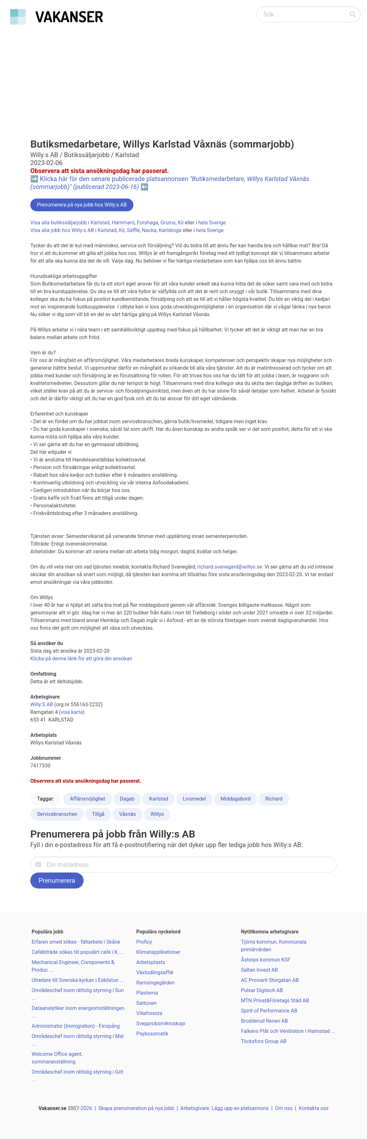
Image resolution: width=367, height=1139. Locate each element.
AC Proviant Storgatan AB (270, 980)
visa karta (72, 712)
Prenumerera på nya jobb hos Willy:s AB (82, 205)
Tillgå (98, 814)
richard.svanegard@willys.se (230, 567)
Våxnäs (127, 814)
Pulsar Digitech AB (262, 990)
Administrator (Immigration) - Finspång (76, 1026)
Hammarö (123, 223)
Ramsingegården (155, 983)
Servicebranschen (57, 814)
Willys (157, 814)
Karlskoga (170, 230)
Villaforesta (149, 1013)
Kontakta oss (313, 1108)
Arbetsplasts (150, 962)
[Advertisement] (183, 75)
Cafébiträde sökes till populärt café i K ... (77, 952)
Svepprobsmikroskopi (160, 1023)
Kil (181, 223)
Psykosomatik (152, 1034)
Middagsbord (236, 799)
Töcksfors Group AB (263, 1041)
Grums (168, 223)
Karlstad (158, 799)
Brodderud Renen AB (264, 1021)
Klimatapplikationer (158, 952)
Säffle (133, 230)
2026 (86, 1108)
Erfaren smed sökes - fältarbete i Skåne (76, 942)
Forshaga (147, 223)
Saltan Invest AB (259, 970)
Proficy (144, 942)
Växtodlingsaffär (155, 972)
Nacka (149, 230)
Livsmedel (194, 799)
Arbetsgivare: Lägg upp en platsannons (224, 1108)
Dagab (127, 799)
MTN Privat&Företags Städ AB (275, 1001)
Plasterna (147, 993)
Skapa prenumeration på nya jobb (136, 1108)
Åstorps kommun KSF (265, 960)
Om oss (284, 1108)
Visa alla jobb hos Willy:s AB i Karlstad (73, 230)
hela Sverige (212, 223)
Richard (273, 799)
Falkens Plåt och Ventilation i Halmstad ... (288, 1031)
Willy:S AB (41, 704)
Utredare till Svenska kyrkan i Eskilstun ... (78, 980)
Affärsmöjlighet (87, 799)
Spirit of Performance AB (269, 1011)
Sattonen (146, 1003)
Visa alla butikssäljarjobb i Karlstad (69, 223)
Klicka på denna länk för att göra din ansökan (81, 659)
